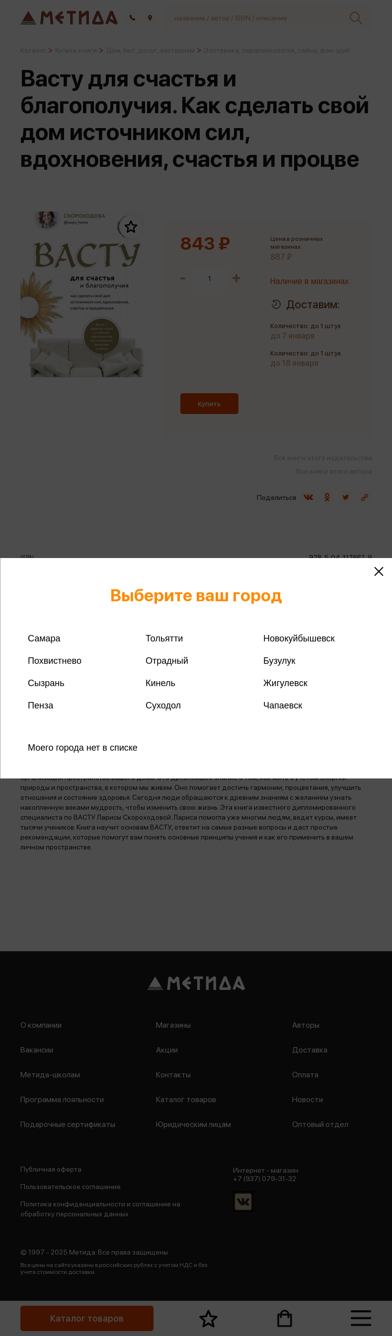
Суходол (163, 705)
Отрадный (167, 661)
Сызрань (46, 683)
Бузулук (279, 661)
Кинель (160, 683)
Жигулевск (285, 683)
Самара (44, 638)
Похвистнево (54, 661)
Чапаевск (282, 705)
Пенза (40, 705)
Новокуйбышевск (298, 638)
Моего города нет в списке (83, 748)
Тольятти (164, 638)
